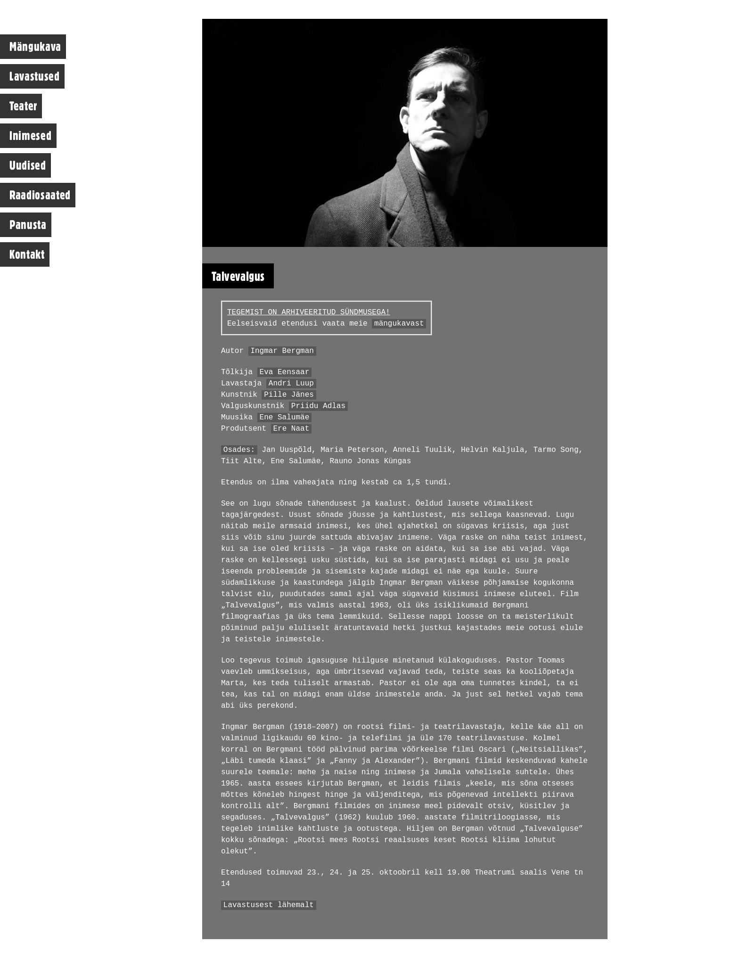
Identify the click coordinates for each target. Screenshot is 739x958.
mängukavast (399, 323)
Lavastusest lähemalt (268, 905)
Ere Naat (291, 429)
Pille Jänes (289, 395)
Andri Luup (291, 383)
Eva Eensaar (285, 372)
